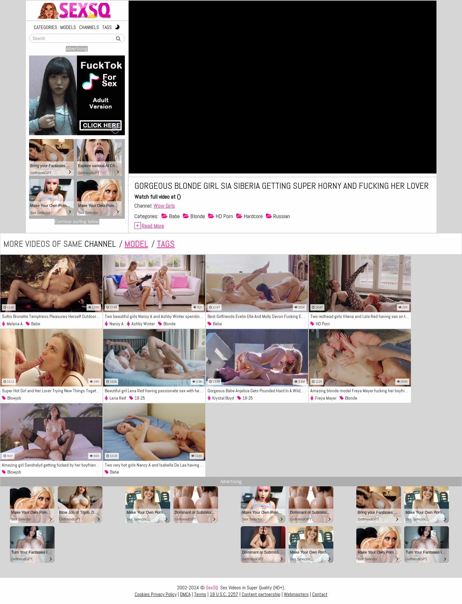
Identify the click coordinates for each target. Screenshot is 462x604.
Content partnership (261, 594)
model (136, 243)
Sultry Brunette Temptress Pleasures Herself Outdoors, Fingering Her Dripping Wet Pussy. (52, 316)
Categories (45, 27)
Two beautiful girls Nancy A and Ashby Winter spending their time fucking (155, 316)
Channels (89, 27)
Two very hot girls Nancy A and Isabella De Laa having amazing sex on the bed (155, 465)
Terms (200, 594)
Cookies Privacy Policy (156, 594)
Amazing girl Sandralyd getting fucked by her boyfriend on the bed (52, 465)
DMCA (185, 594)
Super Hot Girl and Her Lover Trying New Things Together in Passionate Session (52, 391)
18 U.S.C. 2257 (224, 594)
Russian (278, 216)
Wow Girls (164, 205)
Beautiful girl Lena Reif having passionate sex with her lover (155, 391)
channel (100, 243)
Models (68, 27)
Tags (107, 27)
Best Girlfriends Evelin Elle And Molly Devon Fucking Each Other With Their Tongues (258, 316)
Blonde (194, 216)
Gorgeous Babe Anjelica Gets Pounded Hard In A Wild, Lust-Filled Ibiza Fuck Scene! (258, 391)
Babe (171, 216)
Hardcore (249, 216)
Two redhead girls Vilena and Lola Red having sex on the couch (360, 316)
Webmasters (296, 594)
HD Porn (220, 216)
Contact (320, 594)
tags (166, 243)
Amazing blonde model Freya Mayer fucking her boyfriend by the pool (360, 391)
